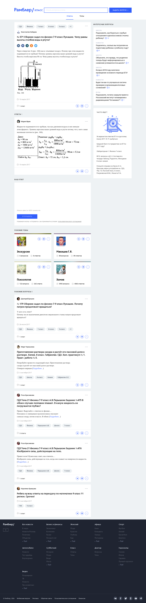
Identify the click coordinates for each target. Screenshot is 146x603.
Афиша (98, 524)
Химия (60, 279)
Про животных (28, 585)
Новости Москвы (28, 532)
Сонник (122, 552)
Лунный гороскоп (126, 561)
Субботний (51, 548)
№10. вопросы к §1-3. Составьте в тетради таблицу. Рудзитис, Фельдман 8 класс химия (112, 158)
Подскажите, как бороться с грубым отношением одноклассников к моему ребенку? (112, 35)
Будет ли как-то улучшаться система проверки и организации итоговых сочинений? (111, 85)
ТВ (23, 579)
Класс (73, 548)
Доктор (98, 548)
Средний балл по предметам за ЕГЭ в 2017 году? (111, 145)
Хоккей (121, 532)
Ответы (73, 552)
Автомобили (27, 548)
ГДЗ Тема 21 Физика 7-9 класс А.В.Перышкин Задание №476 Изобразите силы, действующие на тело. (49, 450)
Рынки (48, 535)
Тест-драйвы (27, 555)
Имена (121, 555)
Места (48, 561)
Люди (48, 555)
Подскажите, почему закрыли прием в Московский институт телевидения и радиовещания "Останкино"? (112, 97)
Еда (71, 538)
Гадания (122, 558)
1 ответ (21, 106)
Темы (72, 555)
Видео (25, 571)
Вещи (48, 558)
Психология (24, 279)
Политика (26, 535)
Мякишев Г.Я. (64, 252)
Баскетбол (123, 535)
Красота (73, 532)
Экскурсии (23, 252)
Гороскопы (124, 548)
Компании (50, 532)
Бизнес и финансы (54, 524)
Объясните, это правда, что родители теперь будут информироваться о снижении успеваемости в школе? (112, 60)
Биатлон (122, 538)
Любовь (73, 535)
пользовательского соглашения (69, 221)
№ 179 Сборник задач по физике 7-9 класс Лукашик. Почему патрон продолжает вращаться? (50, 305)
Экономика (50, 528)
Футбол (122, 528)
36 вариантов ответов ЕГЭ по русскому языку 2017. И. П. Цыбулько (112, 138)
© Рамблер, (7, 598)
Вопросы (98, 552)
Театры (97, 535)
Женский (74, 524)
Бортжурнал (27, 558)
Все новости (27, 524)
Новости (25, 552)
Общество (26, 538)
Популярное (27, 575)
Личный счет (51, 538)
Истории (49, 552)
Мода (72, 528)
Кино (97, 528)
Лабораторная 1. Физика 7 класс (109, 151)
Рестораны (99, 538)
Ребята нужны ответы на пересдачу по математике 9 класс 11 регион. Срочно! (50, 495)
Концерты (99, 532)
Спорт (121, 524)
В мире (25, 528)
